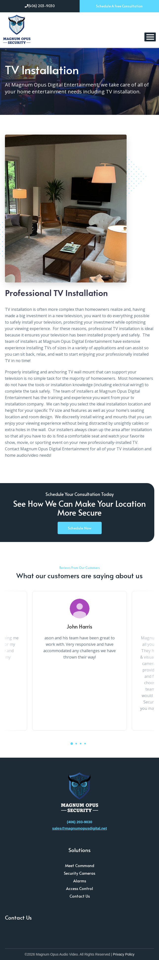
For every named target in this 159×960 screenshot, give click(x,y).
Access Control (79, 888)
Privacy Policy (123, 954)
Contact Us (79, 896)
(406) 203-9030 (40, 5)
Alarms (79, 880)
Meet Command (79, 865)
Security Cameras (79, 873)
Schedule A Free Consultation (119, 6)
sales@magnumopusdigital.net (79, 828)
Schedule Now (79, 527)
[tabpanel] (79, 661)
